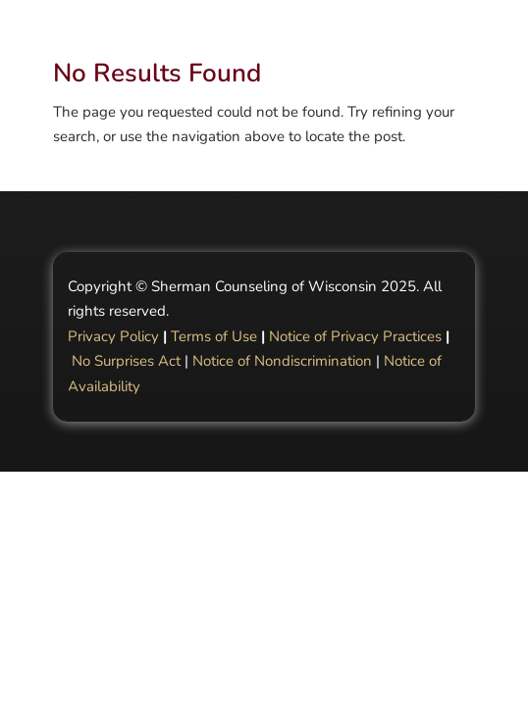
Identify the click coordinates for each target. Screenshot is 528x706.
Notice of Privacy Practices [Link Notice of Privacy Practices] (355, 336)
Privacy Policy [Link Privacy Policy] (113, 336)
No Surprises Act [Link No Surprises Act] (126, 361)
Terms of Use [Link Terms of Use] (214, 336)
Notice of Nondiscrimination (282, 361)
